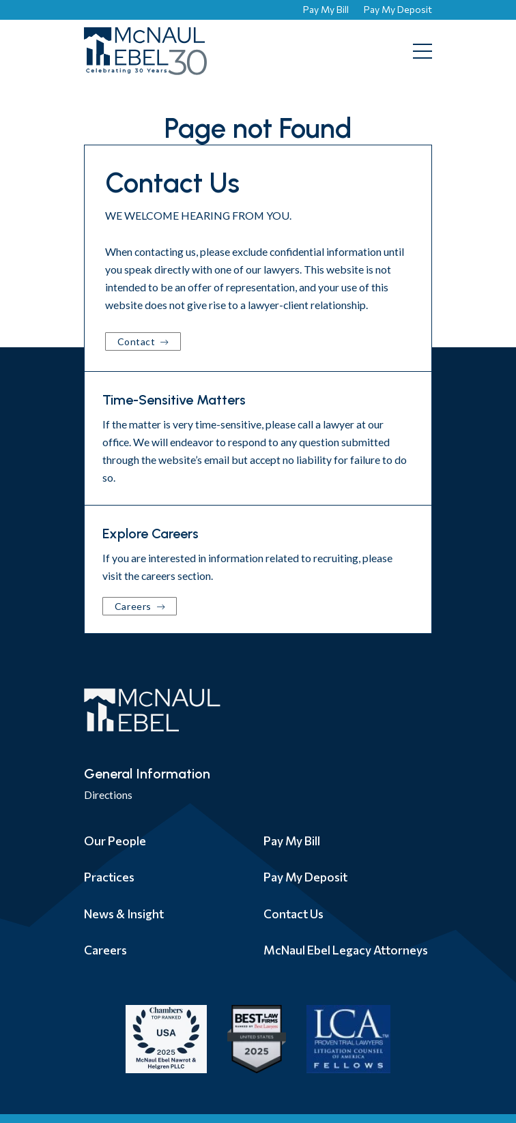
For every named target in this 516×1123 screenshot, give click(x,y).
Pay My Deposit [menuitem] (305, 876)
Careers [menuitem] (105, 949)
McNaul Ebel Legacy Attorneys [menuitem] (345, 949)
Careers (134, 606)
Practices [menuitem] (109, 876)
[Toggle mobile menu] (422, 51)
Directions (108, 794)
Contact (137, 341)
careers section (176, 575)
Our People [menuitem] (115, 840)
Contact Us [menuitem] (293, 913)
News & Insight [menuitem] (124, 913)
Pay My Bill (326, 9)
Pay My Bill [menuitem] (291, 840)
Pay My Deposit (398, 9)
